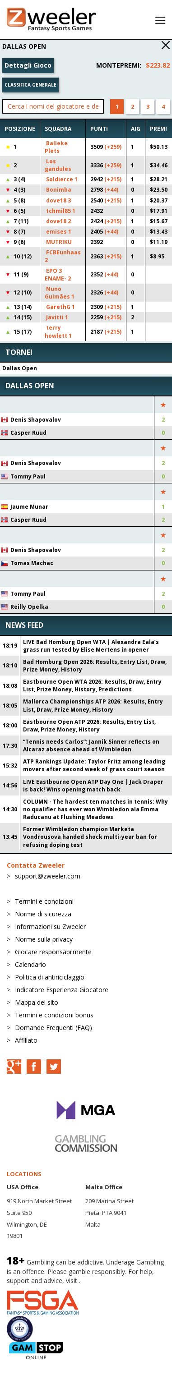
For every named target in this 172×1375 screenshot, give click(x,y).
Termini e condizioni (44, 901)
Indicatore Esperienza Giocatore (61, 989)
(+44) (111, 189)
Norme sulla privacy (44, 939)
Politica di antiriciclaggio (49, 977)
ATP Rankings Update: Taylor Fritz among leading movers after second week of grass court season (94, 765)
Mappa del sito (36, 1002)
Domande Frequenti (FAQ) (53, 1027)
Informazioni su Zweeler (50, 926)
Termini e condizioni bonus (54, 1015)
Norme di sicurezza (43, 914)
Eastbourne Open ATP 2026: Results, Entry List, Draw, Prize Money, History (89, 725)
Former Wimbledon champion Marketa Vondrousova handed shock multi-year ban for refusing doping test (90, 836)
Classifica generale (30, 85)
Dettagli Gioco (28, 65)
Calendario (30, 964)
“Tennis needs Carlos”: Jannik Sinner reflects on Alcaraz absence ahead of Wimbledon (91, 745)
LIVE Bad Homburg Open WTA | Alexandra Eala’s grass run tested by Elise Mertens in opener (91, 645)
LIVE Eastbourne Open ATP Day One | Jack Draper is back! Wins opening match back (93, 785)
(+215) (112, 179)
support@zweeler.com (47, 876)
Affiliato (26, 1040)
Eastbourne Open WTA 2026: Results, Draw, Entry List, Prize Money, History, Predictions (92, 685)
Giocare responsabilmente (53, 951)
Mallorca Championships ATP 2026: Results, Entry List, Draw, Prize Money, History (93, 705)
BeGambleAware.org (112, 1280)
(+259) (112, 147)
